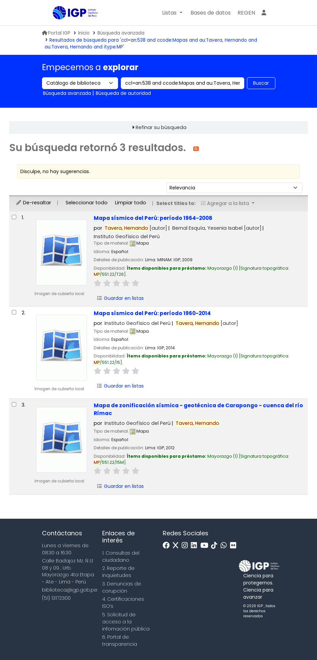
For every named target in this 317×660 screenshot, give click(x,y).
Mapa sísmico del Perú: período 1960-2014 (152, 313)
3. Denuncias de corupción (121, 587)
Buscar (261, 83)
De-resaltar (33, 202)
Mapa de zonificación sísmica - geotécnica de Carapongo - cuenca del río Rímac (198, 409)
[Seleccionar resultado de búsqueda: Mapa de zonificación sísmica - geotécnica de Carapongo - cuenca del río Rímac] (14, 404)
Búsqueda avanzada (120, 33)
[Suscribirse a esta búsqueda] (196, 148)
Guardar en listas (120, 298)
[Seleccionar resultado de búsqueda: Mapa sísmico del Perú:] (14, 217)
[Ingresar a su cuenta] (264, 12)
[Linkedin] (195, 545)
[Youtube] (205, 545)
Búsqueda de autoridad (123, 93)
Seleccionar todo (87, 202)
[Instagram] (186, 545)
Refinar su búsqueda (161, 127)
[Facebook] (168, 545)
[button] (172, 12)
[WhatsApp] (225, 545)
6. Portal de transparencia (119, 640)
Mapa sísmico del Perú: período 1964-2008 (153, 218)
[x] (177, 545)
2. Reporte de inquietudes (118, 572)
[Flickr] (235, 545)
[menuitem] (246, 12)
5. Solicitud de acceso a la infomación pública (126, 621)
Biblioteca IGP (70, 26)
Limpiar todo (130, 202)
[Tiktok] (216, 545)
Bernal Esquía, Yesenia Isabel (217, 228)
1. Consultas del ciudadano (120, 556)
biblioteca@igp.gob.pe (69, 589)
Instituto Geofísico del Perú (127, 236)
